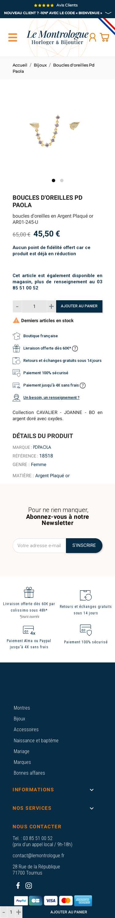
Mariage (21, 751)
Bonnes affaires (29, 773)
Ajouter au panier (79, 306)
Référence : (25, 455)
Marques (22, 762)
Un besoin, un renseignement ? (51, 397)
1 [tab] (53, 180)
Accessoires (26, 729)
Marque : (22, 447)
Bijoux (19, 719)
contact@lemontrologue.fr (38, 856)
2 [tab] (61, 180)
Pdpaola (42, 447)
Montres (22, 708)
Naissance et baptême (36, 741)
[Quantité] (34, 306)
